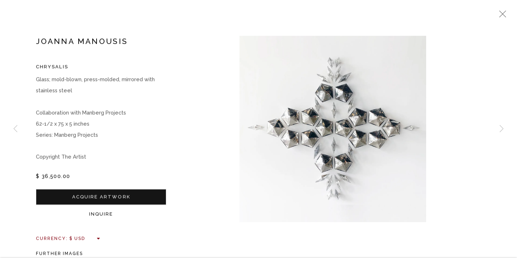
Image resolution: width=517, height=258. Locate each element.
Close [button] (500, 16)
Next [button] (501, 129)
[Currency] (85, 239)
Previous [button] (15, 129)
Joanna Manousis (82, 42)
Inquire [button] (101, 215)
